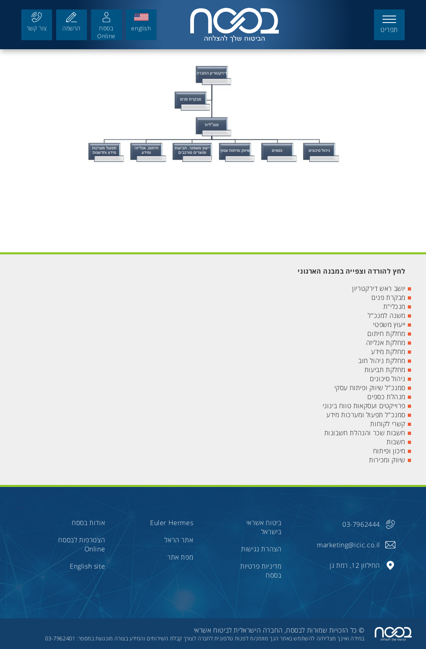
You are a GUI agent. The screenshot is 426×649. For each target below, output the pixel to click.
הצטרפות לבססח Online (81, 544)
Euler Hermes (171, 522)
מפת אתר (180, 557)
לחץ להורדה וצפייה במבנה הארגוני (351, 271)
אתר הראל (178, 539)
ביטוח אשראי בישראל (264, 527)
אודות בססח (88, 522)
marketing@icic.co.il (348, 544)
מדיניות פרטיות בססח (260, 571)
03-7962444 (361, 524)
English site (87, 566)
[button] (389, 24)
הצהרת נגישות (261, 548)
